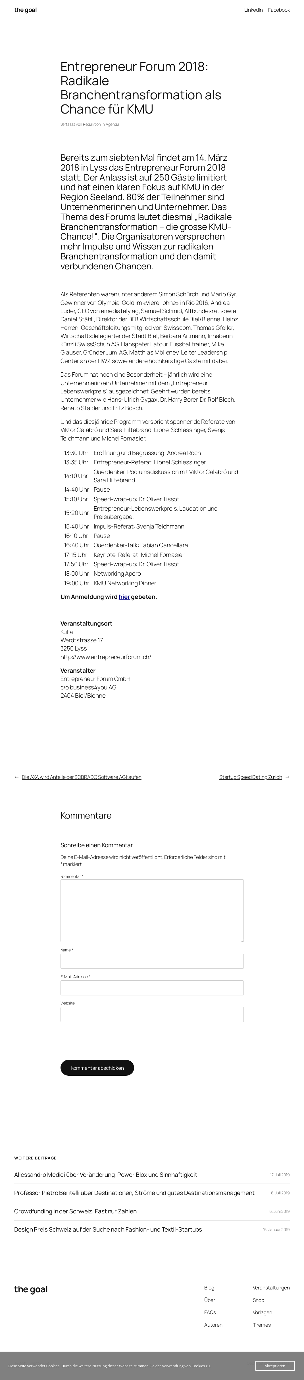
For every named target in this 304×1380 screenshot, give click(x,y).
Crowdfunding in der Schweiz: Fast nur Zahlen (75, 1211)
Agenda (112, 124)
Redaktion (92, 124)
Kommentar (72, 876)
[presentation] (104, 1041)
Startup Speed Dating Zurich (250, 776)
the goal (25, 10)
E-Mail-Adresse (75, 976)
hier (124, 597)
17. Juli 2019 (280, 1174)
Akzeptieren (275, 1365)
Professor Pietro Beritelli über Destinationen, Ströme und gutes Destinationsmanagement (134, 1193)
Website (68, 1003)
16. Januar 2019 (276, 1229)
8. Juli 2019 (280, 1193)
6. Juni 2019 (279, 1211)
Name (67, 950)
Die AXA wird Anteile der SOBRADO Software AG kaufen (81, 776)
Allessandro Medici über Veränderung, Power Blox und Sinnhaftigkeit (105, 1174)
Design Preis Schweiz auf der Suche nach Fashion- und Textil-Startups (108, 1229)
